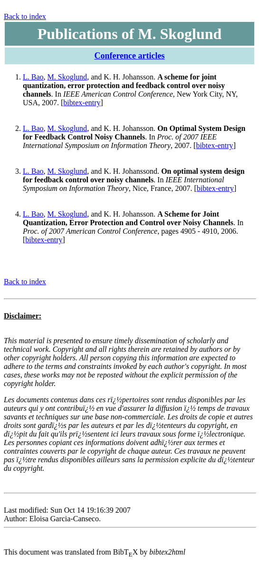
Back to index (25, 16)
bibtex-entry (81, 103)
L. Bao (33, 77)
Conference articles (129, 55)
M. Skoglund (67, 77)
